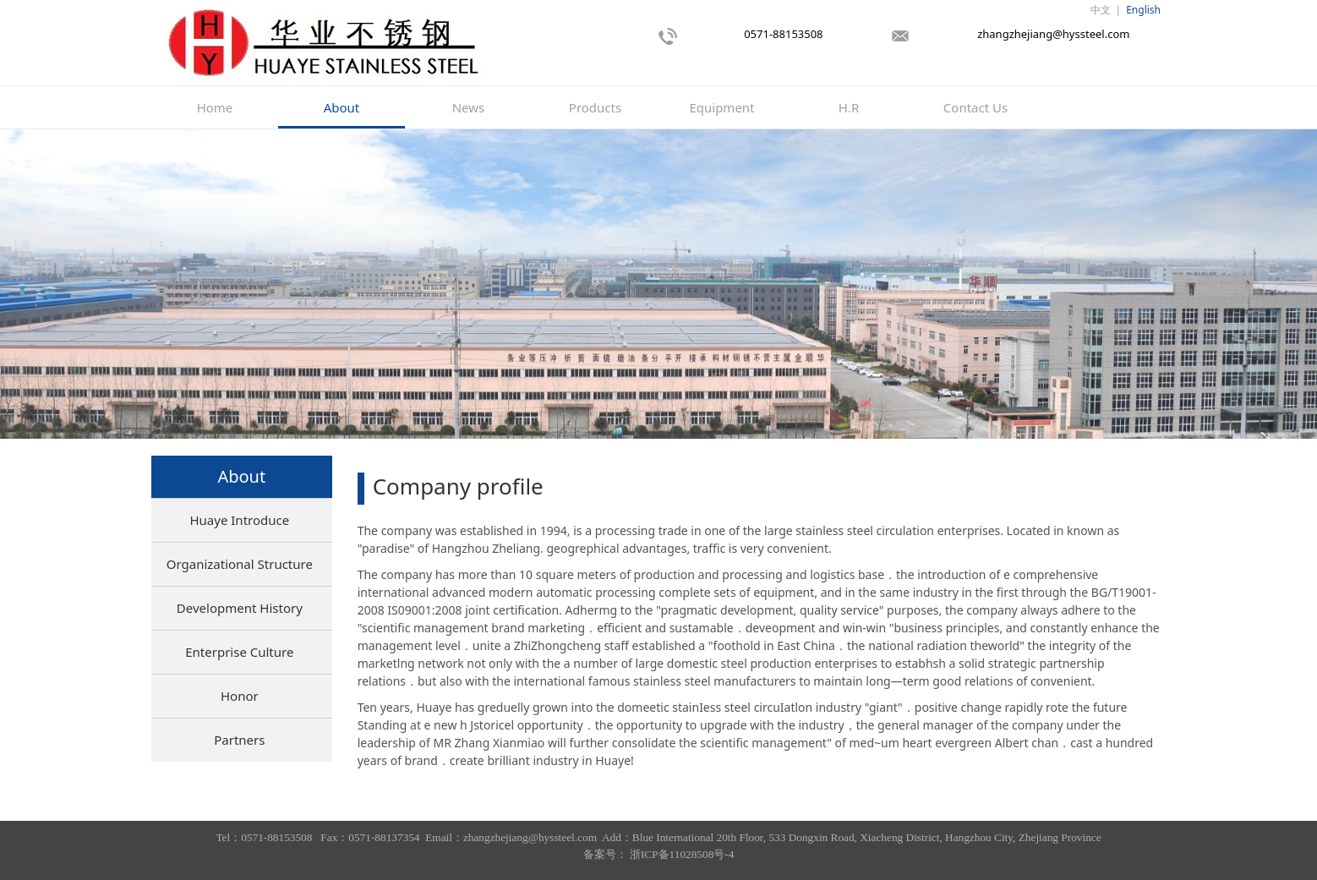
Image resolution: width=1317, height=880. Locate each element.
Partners (239, 739)
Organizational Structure (240, 563)
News (468, 107)
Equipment (721, 107)
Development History (240, 607)
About (342, 107)
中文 (1100, 10)
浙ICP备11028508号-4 (682, 854)
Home (215, 107)
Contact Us (975, 107)
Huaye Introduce (239, 519)
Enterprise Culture (239, 651)
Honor (240, 695)
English (1143, 10)
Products (595, 107)
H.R (849, 107)
